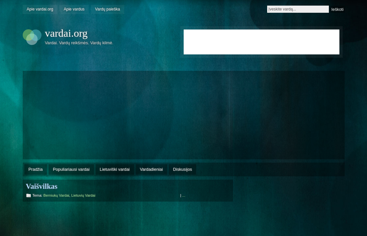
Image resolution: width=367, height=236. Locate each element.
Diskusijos (182, 169)
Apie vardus (74, 9)
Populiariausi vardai (71, 169)
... (183, 195)
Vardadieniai (151, 169)
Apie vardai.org (40, 9)
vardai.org (66, 33)
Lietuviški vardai (115, 169)
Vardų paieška (107, 9)
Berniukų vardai (56, 195)
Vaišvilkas (41, 186)
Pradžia (36, 169)
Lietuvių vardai (83, 195)
